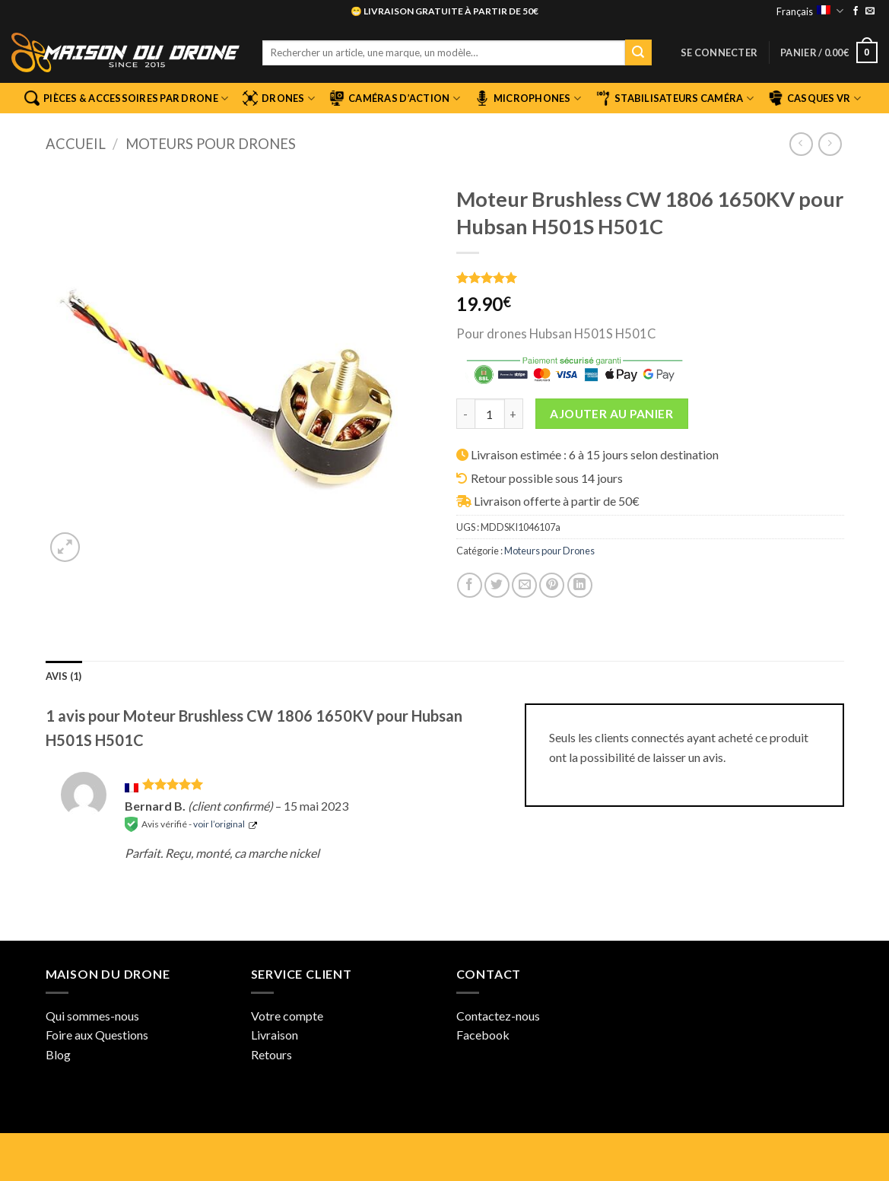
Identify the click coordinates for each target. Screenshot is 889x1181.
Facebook (483, 1034)
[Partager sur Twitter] (497, 585)
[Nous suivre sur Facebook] (855, 11)
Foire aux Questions (97, 1034)
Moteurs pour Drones (210, 143)
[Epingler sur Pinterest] (551, 585)
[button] (719, 52)
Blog (58, 1054)
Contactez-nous (498, 1015)
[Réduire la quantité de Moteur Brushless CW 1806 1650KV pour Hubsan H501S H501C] (465, 413)
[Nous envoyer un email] (870, 11)
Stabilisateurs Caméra (674, 98)
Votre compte (287, 1015)
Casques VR (814, 98)
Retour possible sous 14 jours (547, 478)
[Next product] (801, 144)
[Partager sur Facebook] (469, 585)
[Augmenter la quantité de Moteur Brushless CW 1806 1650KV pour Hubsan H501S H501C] (514, 413)
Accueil (76, 143)
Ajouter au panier (611, 414)
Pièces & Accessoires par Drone (126, 98)
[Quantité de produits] (490, 413)
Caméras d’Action (394, 98)
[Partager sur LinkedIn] (579, 585)
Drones (279, 98)
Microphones (528, 98)
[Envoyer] (638, 52)
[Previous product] (830, 144)
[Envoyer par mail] (524, 585)
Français (809, 11)
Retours (271, 1054)
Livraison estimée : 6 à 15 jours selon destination (595, 454)
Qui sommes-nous (92, 1015)
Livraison (274, 1034)
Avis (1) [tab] (64, 676)
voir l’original (219, 824)
